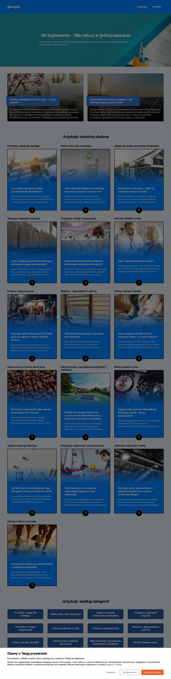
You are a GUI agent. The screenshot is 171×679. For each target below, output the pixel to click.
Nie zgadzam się (130, 672)
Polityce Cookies (113, 664)
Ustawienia (110, 672)
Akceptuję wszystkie (152, 672)
